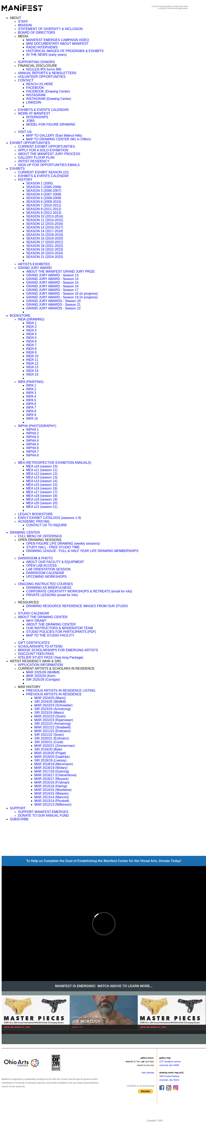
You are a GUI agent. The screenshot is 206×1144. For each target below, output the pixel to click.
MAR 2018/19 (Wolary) (50, 767)
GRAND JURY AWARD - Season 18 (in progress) (62, 293)
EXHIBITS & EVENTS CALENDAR (43, 110)
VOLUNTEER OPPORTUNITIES (42, 76)
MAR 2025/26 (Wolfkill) (42, 672)
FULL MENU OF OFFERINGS (40, 536)
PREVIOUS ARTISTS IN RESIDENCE (54, 694)
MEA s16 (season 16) (41, 488)
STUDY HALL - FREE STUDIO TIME (53, 547)
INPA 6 (31, 404)
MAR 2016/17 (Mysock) (51, 779)
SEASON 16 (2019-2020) (44, 238)
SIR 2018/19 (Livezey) (50, 760)
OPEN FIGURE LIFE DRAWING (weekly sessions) (63, 543)
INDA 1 (31, 323)
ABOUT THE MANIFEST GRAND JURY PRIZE (60, 271)
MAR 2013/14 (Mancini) (51, 797)
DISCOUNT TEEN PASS (36, 654)
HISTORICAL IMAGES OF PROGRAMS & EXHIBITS (65, 51)
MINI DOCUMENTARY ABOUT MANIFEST (57, 43)
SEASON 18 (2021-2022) (44, 246)
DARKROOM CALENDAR (45, 573)
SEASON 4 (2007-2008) (43, 194)
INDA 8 (31, 348)
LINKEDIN (33, 102)
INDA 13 (32, 367)
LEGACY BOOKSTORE (35, 514)
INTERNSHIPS (37, 117)
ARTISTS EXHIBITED (34, 264)
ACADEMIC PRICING (34, 521)
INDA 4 (31, 334)
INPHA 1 (32, 429)
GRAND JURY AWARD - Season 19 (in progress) (62, 297)
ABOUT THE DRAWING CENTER (42, 617)
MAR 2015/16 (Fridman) (51, 782)
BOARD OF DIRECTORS (36, 32)
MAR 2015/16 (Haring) (50, 786)
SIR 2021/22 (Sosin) (49, 734)
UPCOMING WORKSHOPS (46, 576)
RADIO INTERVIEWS (42, 47)
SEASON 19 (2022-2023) (44, 249)
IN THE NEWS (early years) (46, 54)
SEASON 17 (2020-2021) (44, 242)
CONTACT (26, 80)
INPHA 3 (32, 437)
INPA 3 (31, 393)
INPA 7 (31, 407)
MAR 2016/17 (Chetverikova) (55, 775)
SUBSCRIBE (19, 819)
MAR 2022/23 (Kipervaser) (53, 720)
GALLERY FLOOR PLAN (36, 157)
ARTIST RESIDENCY (33, 161)
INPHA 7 (32, 451)
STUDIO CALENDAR (33, 613)
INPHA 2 (32, 433)
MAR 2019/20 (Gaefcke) (52, 756)
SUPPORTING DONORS (36, 62)
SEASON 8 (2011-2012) (43, 209)
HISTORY (25, 179)
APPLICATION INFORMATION (40, 665)
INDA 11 (32, 359)
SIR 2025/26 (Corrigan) (43, 679)
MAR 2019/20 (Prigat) (50, 753)
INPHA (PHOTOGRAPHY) (37, 426)
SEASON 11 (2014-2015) (44, 220)
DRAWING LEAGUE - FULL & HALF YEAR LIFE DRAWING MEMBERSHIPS (82, 551)
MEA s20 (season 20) (41, 503)
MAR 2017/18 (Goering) (51, 771)
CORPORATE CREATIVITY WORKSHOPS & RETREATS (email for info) (79, 591)
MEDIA (23, 36)
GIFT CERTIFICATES (34, 642)
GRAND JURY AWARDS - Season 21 (53, 304)
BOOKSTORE (20, 315)
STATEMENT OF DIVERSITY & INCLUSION (50, 29)
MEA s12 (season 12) (41, 473)
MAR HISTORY (29, 687)
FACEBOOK (35, 87)
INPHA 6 (32, 448)
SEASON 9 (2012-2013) (43, 212)
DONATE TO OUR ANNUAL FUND (43, 815)
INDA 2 (31, 326)
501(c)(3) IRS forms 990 (43, 69)
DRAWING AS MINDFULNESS (48, 587)
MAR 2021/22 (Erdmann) (52, 731)
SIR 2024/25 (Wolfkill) (50, 701)
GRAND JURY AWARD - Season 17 (52, 290)
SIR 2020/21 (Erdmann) (51, 738)
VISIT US (24, 132)
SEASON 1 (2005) (39, 183)
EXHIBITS (17, 168)
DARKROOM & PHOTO (35, 558)
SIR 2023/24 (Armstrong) (52, 709)
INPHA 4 (32, 440)
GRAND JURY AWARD (35, 268)
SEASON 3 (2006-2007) (43, 190)
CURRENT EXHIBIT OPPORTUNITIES (46, 146)
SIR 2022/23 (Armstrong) (52, 723)
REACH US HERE (39, 84)
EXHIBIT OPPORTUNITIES (30, 143)
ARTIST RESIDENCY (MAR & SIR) (35, 661)
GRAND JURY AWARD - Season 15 (52, 282)
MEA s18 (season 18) (41, 495)
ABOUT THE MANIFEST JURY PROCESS (49, 154)
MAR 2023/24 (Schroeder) (53, 705)
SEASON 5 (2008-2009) (43, 198)
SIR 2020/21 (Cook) (48, 742)
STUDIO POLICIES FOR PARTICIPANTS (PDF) (61, 631)
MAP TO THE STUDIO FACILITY (50, 635)
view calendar (148, 1073)
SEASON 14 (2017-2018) (44, 231)
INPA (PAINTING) (31, 382)
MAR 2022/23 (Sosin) (50, 716)
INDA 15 (32, 374)
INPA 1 (31, 385)
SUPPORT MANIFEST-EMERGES (43, 812)
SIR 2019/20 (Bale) (48, 749)
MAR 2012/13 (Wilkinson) (52, 804)
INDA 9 (31, 352)
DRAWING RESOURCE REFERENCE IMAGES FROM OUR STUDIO (77, 606)
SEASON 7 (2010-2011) (43, 205)
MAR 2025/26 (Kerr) (40, 676)
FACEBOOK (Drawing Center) (48, 91)
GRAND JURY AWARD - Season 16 (52, 286)
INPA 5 (31, 400)
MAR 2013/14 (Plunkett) (51, 801)
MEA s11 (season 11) (41, 470)
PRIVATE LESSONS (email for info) (52, 595)
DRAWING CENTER (25, 532)
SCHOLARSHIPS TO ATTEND (40, 646)
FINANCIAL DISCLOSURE (37, 65)
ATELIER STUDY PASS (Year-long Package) (50, 657)
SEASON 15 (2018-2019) (44, 234)
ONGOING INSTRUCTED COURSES (45, 584)
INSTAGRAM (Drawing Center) (48, 98)
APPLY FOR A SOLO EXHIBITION (43, 150)
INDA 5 (31, 337)
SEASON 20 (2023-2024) (44, 253)
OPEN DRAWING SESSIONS (40, 540)
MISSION (25, 25)
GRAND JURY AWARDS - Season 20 (53, 301)
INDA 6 (31, 341)
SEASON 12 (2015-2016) (44, 223)
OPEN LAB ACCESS (41, 565)
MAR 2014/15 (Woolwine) (53, 790)
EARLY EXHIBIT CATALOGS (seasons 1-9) (49, 518)
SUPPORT (18, 808)
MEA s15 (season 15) (41, 484)
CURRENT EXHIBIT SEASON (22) (43, 172)
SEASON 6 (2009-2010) (43, 201)
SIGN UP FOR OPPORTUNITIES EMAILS (49, 165)
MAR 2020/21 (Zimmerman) (54, 745)
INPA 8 (31, 411)
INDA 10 (32, 356)
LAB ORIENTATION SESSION (48, 569)
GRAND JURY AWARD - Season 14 (52, 279)
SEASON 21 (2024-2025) (44, 257)
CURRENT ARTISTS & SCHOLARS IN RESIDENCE (56, 668)
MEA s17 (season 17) (41, 492)
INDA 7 (31, 345)
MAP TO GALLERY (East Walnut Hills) (54, 135)
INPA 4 (31, 396)
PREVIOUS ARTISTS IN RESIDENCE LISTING (60, 690)
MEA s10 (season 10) (41, 466)
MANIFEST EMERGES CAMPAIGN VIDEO (57, 40)
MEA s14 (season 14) (41, 481)
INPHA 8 (32, 455)
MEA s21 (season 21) (41, 506)
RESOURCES (28, 602)
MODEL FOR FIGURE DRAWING (50, 124)
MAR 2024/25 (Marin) (50, 698)
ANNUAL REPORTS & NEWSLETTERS (47, 73)
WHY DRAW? (36, 620)
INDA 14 (32, 370)
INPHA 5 (32, 444)
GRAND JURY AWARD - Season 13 (52, 275)
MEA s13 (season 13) (41, 477)
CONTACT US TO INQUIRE (46, 525)
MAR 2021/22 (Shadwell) (52, 727)
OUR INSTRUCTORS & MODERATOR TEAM (59, 628)
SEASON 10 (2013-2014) (44, 216)
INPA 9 (31, 415)
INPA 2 (31, 389)
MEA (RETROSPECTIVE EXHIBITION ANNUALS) (54, 462)
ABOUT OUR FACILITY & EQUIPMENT (55, 562)
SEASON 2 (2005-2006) (43, 187)
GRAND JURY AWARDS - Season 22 (53, 308)
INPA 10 (32, 418)
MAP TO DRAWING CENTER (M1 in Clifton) (58, 139)
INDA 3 (31, 330)
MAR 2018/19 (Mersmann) (53, 764)
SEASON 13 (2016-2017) (44, 227)
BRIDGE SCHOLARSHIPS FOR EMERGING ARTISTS (58, 650)
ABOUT (15, 18)
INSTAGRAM (35, 95)
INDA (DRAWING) (31, 319)
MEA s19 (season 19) (41, 499)
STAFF (23, 21)
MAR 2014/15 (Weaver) (51, 793)
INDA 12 (32, 363)
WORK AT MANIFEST (34, 113)
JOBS (30, 121)
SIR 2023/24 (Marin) (49, 712)
